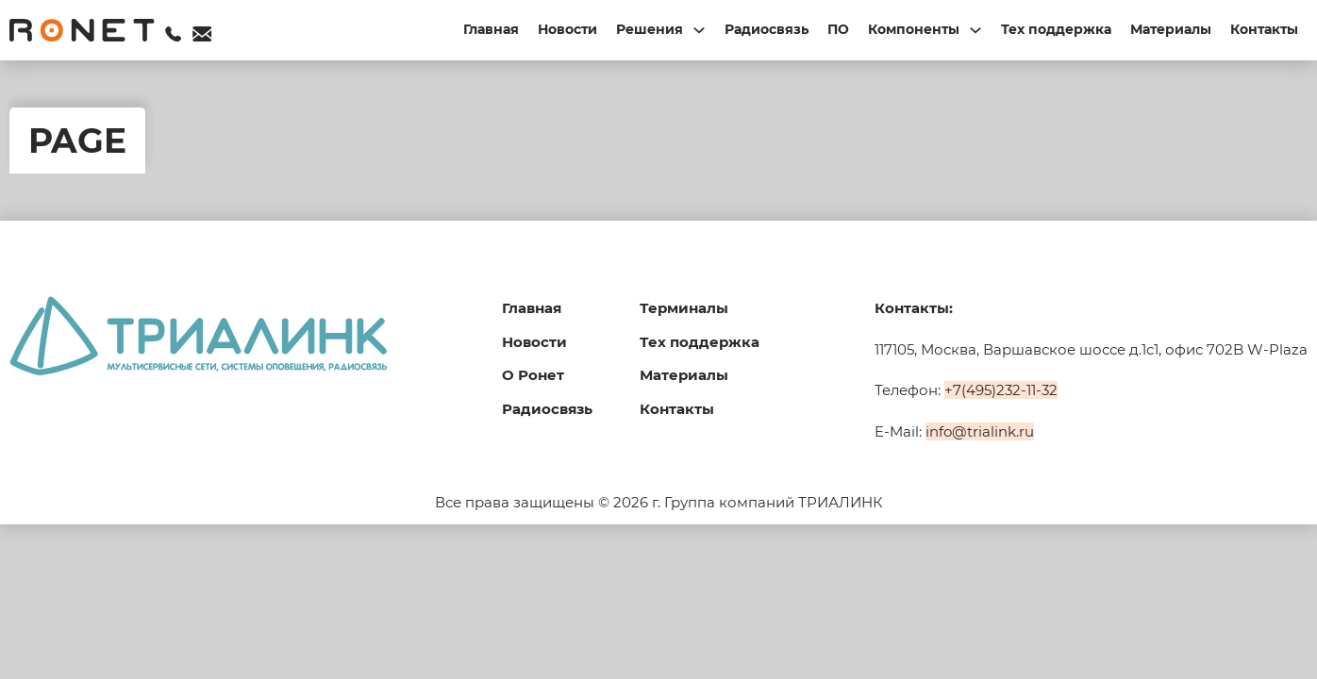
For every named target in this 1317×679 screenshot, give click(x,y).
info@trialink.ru (979, 431)
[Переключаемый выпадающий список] (699, 30)
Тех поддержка (1056, 29)
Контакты (1264, 29)
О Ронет (533, 375)
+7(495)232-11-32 (1001, 390)
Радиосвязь (767, 29)
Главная (491, 29)
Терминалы (684, 308)
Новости (567, 29)
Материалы (1170, 29)
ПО (838, 29)
